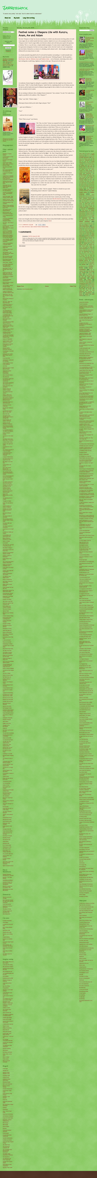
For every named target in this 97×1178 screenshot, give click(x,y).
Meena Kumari (90, 214)
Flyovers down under (7, 932)
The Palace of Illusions (84, 659)
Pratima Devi (81, 232)
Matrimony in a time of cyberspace (7, 907)
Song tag (81, 974)
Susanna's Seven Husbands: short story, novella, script (86, 479)
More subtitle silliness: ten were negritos (8, 962)
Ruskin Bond (82, 240)
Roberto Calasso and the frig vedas (86, 799)
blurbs (86, 266)
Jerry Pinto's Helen (83, 772)
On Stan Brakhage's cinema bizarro (7, 280)
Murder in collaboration (84, 454)
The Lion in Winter (6, 673)
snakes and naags (83, 290)
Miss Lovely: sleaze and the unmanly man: (8, 170)
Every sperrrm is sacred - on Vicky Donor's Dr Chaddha (8, 345)
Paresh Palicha (6, 1126)
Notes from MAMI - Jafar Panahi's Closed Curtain (8, 197)
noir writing (88, 282)
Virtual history (5, 841)
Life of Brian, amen (7, 848)
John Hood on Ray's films (84, 652)
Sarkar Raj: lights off (7, 630)
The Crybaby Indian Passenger (7, 1010)
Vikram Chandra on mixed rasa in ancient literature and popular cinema (86, 311)
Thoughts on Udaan (7, 501)
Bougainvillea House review (85, 811)
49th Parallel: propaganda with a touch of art (8, 383)
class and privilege (90, 271)
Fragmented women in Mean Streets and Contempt (7, 454)
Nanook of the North (7, 706)
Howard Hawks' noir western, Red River (7, 420)
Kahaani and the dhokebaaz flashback (7, 349)
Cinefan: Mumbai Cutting (8, 615)
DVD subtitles (5, 976)
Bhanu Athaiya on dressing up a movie (7, 539)
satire (82, 287)
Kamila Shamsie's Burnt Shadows (86, 615)
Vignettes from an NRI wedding (85, 944)
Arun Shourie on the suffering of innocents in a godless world (86, 460)
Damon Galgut (82, 894)
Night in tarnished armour (8, 865)
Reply (23, 242)
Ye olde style (82, 996)
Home (47, 286)
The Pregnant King (83, 663)
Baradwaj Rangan (6, 1082)
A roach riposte (82, 993)
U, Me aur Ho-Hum (7, 640)
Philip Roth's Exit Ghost (84, 675)
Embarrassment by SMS (8, 978)
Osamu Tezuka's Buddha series (86, 722)
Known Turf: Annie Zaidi (8, 1118)
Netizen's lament (82, 958)
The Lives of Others (7, 609)
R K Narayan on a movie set (85, 456)
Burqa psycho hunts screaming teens (7, 618)
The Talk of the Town (7, 650)
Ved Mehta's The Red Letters (85, 879)
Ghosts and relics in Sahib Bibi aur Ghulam (8, 368)
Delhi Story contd (6, 930)
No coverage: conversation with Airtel (7, 1040)
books (23, 226)
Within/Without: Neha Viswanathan (7, 1165)
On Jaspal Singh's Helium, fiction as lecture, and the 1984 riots (86, 318)
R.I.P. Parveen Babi (7, 845)
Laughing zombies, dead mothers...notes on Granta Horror (86, 425)
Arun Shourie (85, 164)
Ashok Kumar (91, 164)
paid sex (92, 283)
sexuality (90, 288)
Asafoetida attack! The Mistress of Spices (7, 762)
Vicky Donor (90, 256)
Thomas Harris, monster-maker (85, 781)
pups (89, 286)
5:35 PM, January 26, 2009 (34, 236)
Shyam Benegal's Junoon (8, 713)
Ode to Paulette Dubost (8, 375)
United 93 (5, 728)
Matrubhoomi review (7, 819)
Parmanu (5, 1128)
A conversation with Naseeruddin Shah (7, 536)
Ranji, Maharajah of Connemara (86, 884)
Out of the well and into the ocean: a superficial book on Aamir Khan (86, 396)
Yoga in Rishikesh (83, 915)
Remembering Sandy (83, 991)
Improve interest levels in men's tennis (8, 1022)
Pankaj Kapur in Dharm (8, 643)
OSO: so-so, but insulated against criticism (8, 662)
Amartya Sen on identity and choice (86, 768)
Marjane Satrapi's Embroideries (85, 836)
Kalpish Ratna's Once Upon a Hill (86, 370)
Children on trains (6, 1007)
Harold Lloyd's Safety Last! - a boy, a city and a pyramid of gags (8, 164)
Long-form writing (29, 18)
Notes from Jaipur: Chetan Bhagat (86, 607)
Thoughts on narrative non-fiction (86, 518)
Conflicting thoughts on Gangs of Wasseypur (7, 305)
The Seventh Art (6, 1156)
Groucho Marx (91, 183)
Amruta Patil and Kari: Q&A (85, 665)
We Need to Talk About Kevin (85, 820)
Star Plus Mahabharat (84, 251)
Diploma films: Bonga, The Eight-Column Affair (8, 591)
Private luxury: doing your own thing (86, 903)
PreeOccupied (6, 1133)
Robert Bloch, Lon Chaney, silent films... (7, 851)
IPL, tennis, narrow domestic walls (86, 907)
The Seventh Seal (6, 839)
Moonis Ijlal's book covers (84, 732)
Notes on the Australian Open (85, 920)
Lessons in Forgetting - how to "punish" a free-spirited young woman (7, 232)
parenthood (83, 284)
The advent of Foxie (7, 909)
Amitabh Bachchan (84, 157)
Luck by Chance (91, 207)
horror (89, 279)
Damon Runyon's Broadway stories (86, 468)
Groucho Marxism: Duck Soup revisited (8, 765)
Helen (92, 186)
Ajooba (88, 153)
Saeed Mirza (89, 240)
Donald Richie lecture (7, 817)
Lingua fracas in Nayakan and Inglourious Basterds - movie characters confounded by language (8, 177)
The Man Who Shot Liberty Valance (7, 742)
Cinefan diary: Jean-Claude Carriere (7, 745)
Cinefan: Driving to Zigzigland (6, 679)
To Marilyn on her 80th (7, 753)
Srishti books (90, 249)
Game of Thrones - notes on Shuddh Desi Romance (8, 200)
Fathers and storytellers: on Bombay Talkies (8, 244)
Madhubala (83, 208)
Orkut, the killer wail (7, 1012)
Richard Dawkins (88, 238)
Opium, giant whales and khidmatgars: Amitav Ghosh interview (85, 642)
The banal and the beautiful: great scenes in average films (8, 417)
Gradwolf (5, 1107)
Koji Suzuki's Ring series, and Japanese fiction (85, 683)
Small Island (81, 862)
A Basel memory (82, 967)
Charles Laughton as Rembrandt (7, 556)
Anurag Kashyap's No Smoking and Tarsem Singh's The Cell (7, 665)
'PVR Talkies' (5, 922)
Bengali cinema (82, 166)
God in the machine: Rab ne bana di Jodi (8, 604)
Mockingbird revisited (83, 545)
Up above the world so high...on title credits (7, 411)
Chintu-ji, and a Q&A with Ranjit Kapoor (8, 571)
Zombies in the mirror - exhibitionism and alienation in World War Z (85, 324)
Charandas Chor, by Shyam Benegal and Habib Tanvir (7, 186)
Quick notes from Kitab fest (85, 770)
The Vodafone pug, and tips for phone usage (8, 999)
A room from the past (83, 989)
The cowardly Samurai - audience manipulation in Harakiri (8, 473)
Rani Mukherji (88, 236)
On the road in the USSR (84, 685)
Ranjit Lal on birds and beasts (85, 627)
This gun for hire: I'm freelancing (86, 968)
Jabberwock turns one (83, 963)
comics (90, 272)
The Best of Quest (83, 452)
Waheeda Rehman (83, 260)
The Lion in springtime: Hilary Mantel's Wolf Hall (85, 586)
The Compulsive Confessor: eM (6, 1147)
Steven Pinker (86, 252)
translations (88, 292)
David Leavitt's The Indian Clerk (86, 689)
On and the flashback (90, 91)
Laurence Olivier (82, 207)
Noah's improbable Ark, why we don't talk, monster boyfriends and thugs (86, 521)
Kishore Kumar (88, 206)
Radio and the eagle (7, 1019)
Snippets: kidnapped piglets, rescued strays (85, 482)
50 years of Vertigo (7, 623)
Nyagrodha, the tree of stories (85, 753)
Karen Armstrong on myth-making (86, 797)
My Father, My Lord (7, 677)
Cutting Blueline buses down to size (7, 993)
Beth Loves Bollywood (7, 1084)
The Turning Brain (6, 783)
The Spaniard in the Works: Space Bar (7, 1159)
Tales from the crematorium (85, 905)
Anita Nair (86, 161)
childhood (81, 271)
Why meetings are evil (7, 971)
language (81, 280)
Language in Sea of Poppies (85, 648)
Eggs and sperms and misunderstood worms (83, 543)
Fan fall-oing (81, 998)
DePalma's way (6, 843)
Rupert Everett (90, 239)
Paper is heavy (6, 1026)
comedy (84, 272)
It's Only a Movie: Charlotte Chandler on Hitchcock (85, 789)
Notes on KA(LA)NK (7, 738)
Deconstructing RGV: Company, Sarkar (7, 793)
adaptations (91, 263)
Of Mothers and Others (88, 224)
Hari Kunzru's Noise (83, 825)
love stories (89, 280)
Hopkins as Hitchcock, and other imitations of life (8, 292)
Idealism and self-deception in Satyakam (7, 423)
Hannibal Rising (82, 721)
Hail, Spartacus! (6, 795)
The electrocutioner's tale (84, 577)
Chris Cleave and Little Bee (85, 600)
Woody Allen (86, 261)
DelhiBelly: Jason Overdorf (6, 1097)
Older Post (73, 286)
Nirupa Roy (90, 223)
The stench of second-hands (85, 814)
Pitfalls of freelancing (7, 1028)
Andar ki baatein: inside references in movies (8, 341)
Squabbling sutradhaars (8, 880)
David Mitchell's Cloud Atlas (85, 889)
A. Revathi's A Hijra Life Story (85, 450)
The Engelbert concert (84, 972)
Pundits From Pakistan (84, 857)
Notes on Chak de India (8, 675)
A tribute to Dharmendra (8, 456)
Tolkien (91, 255)
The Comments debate (84, 970)
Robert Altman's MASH (7, 831)
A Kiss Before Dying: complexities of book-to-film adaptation (86, 471)
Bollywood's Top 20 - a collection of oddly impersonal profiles (86, 416)
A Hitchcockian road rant (8, 1024)
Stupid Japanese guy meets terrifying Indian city (85, 407)
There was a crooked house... (85, 579)
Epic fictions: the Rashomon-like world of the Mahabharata (86, 476)
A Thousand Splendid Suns (85, 708)
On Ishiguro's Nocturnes (84, 593)
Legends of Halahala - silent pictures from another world (85, 334)
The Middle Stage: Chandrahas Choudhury (8, 1154)
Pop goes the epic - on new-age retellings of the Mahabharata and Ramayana (86, 307)
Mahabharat (91, 208)
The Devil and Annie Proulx (85, 621)
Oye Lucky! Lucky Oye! (7, 601)
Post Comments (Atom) (27, 289)
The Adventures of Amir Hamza (85, 654)
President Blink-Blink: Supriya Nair (7, 1136)
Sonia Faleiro (90, 248)
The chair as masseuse (84, 985)
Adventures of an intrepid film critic (86, 363)
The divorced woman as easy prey (86, 62)
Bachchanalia (5, 806)
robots (93, 286)
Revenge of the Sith (7, 829)
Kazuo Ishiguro (88, 204)
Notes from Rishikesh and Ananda (86, 938)
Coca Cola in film (6, 358)
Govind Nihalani (91, 182)
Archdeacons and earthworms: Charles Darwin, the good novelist (86, 506)
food (82, 276)
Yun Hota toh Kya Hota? (8, 739)
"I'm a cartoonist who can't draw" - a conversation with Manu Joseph (86, 368)
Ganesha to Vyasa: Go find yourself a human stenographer (7, 883)
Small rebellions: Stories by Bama (86, 734)
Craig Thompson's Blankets (85, 704)
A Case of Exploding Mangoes (85, 634)
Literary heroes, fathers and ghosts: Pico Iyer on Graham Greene (86, 422)
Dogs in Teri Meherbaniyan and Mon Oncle (8, 495)
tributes (80, 294)
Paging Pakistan (82, 610)
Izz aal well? (5, 542)
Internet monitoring (7, 1048)
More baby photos (6, 914)
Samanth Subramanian (7, 1138)
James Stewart (82, 199)
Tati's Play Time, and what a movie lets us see (8, 545)
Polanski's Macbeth (7, 719)
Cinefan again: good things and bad (7, 1034)
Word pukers (5, 1050)
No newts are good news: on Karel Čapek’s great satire (86, 485)
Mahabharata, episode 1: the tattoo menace (89, 80)
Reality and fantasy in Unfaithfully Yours (7, 565)
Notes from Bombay (83, 930)
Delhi (89, 172)
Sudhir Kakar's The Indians (85, 715)
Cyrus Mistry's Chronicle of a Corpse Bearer (85, 387)
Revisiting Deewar (6, 837)
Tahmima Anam (35, 59)
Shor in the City (6, 413)
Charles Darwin (84, 169)
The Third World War (83, 739)
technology (90, 291)
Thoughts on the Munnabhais (6, 726)
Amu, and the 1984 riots (8, 853)
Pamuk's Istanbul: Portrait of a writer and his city (85, 839)
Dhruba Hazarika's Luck (84, 572)
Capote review (6, 776)
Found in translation (83, 304)
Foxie (91, 179)
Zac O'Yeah (85, 263)
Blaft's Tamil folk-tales (83, 598)
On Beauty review (83, 816)
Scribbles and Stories (7, 1140)
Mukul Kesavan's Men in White (85, 702)
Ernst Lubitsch (90, 178)
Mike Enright (5, 1124)
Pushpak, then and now (8, 701)
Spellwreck (81, 956)
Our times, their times (83, 940)
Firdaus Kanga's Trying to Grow (85, 619)
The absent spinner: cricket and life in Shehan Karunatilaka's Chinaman (86, 494)
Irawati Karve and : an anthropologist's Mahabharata (89, 138)
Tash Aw (28, 59)
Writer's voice (82, 965)
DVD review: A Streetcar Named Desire (8, 635)
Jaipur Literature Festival (35, 226)
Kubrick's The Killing (7, 599)
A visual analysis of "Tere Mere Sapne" (8, 157)
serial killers (82, 288)
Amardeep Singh (6, 1075)
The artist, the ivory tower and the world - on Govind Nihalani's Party (8, 336)
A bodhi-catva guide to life (84, 348)
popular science (91, 284)
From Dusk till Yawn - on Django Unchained (8, 260)
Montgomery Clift (86, 216)
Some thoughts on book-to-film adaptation (8, 363)
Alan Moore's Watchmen (84, 752)
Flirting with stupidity (7, 1031)
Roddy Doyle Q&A (83, 559)
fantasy (80, 275)
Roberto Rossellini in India (84, 650)
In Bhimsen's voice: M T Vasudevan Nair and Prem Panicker (86, 570)
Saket (80, 242)
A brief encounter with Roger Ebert (7, 247)
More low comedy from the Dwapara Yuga (7, 887)
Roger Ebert (82, 239)
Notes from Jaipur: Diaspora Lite (86, 605)
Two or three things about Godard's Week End (8, 562)
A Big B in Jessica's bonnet (85, 713)
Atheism (82, 165)
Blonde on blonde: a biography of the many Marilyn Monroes (86, 358)
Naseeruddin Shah (86, 218)
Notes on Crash (6, 785)
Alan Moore (87, 154)
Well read (81, 861)
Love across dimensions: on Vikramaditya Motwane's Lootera (8, 219)
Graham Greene (84, 183)
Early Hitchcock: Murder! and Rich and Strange (8, 594)
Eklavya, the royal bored (8, 699)
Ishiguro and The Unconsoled (85, 890)
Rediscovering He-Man (84, 942)
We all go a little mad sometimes (7, 524)
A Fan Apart (5, 1068)
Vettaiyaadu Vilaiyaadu (7, 717)
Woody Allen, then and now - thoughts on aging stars (8, 295)
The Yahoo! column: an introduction (7, 527)
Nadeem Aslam (45, 59)
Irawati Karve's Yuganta (84, 687)
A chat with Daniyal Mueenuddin (86, 609)
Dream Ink (5, 1099)
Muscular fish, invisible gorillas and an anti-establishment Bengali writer (86, 516)
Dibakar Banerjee (83, 174)
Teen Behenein (6, 376)
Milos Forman (88, 215)
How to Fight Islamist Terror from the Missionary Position (86, 394)
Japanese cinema (90, 199)
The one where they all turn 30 (85, 981)
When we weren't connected (6, 1061)
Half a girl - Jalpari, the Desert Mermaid (7, 302)
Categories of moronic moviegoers (7, 1005)
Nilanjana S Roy (82, 223)
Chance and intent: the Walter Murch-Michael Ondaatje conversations (8, 273)
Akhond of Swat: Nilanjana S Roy (6, 1073)
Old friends (81, 980)
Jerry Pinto (83, 200)
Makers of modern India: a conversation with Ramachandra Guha (86, 509)
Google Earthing (6, 937)
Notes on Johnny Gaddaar (8, 668)
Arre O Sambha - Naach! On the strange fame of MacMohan (8, 240)
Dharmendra (88, 173)
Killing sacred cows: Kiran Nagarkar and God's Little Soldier (86, 777)
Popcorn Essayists (89, 231)
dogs (80, 274)
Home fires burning (7, 904)
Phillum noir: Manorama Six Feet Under (8, 656)
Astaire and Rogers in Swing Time (7, 659)
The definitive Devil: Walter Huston (7, 577)
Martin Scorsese (82, 214)
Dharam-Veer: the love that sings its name (7, 748)
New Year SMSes (6, 986)
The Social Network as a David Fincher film (8, 459)
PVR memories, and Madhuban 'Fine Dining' (8, 945)
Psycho (87, 232)
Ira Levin (86, 195)
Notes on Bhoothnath (7, 632)
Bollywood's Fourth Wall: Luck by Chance (8, 597)
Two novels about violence (84, 365)
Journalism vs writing (83, 976)
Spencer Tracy (82, 249)
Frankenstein (81, 181)
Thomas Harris (84, 255)
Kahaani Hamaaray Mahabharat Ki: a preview (8, 875)
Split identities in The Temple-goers (86, 561)
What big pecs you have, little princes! (8, 890)
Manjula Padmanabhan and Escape (86, 625)
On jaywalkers (6, 987)
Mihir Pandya (5, 1122)
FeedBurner (8, 51)
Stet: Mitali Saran (6, 1144)
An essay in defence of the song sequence (7, 190)
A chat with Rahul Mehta (84, 554)
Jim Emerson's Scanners (8, 1116)
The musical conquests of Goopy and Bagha (8, 450)
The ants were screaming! (8, 733)
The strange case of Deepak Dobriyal (7, 210)
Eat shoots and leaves (7, 1052)
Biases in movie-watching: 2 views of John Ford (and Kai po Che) (8, 206)
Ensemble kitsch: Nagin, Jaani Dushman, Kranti (8, 695)
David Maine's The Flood (84, 849)
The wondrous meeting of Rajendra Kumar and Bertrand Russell (8, 399)
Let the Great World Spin (84, 530)
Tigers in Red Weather (84, 806)
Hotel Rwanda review (7, 821)
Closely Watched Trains (8, 687)
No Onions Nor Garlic (83, 741)
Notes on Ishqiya (6, 541)
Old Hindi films (84, 226)
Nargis (92, 216)
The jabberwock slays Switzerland (7, 1046)
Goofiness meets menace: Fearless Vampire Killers (8, 710)
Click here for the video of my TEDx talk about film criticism (8, 140)
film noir (92, 275)
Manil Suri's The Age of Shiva (85, 673)
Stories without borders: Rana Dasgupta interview (85, 875)
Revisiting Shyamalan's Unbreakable (7, 735)
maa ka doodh (81, 282)
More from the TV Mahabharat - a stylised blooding (89, 51)
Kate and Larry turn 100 (8, 697)
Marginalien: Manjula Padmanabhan (7, 1120)
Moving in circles (82, 954)
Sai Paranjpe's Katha (7, 708)
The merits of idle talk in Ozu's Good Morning (8, 482)
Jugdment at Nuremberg (8, 692)
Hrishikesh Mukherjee (84, 190)
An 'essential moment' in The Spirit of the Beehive (8, 430)
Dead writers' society (83, 350)
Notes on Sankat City (7, 579)
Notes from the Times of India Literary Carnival (85, 432)
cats (91, 269)
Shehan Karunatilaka (83, 247)
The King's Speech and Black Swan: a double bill (8, 439)
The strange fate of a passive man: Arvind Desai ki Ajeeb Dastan (7, 312)
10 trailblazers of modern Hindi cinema (8, 277)
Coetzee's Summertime (84, 581)
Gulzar (82, 185)
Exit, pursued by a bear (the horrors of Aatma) (7, 257)
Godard (88, 181)
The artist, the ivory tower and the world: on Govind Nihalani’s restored (90, 39)
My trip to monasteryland (84, 978)
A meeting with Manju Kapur (85, 636)
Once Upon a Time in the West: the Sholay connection (8, 862)
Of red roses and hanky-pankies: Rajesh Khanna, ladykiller (8, 427)
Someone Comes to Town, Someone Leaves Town (84, 746)
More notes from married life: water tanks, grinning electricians (8, 901)
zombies (87, 295)
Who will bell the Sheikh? (8, 966)
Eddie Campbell (82, 177)
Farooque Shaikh (83, 179)
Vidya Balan (87, 257)
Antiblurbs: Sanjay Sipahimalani (6, 1080)
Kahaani (88, 202)
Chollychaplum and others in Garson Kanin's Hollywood (85, 525)
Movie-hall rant (6, 1029)
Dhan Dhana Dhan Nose (8, 648)
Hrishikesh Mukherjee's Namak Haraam (7, 491)
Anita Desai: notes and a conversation (84, 680)
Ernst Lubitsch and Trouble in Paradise (7, 607)
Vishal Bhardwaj (88, 259)
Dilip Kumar (92, 174)
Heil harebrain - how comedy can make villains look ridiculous (8, 253)
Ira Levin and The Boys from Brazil (86, 677)
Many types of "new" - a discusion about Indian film (8, 269)
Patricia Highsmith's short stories (86, 692)
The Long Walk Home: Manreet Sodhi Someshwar (7, 1151)
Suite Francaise (82, 711)
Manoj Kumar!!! (90, 211)
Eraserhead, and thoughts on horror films (8, 790)
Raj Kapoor (86, 235)
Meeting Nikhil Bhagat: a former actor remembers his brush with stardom (8, 236)
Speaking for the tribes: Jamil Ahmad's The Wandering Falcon (86, 488)
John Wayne (81, 202)
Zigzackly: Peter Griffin (7, 1167)
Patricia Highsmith (88, 230)
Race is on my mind (7, 642)
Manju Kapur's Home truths (85, 766)
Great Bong (5, 1109)
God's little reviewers (83, 946)
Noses (80, 224)
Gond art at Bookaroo (83, 623)
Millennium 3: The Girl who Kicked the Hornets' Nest (86, 575)
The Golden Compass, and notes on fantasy (7, 653)
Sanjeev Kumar (82, 244)
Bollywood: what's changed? (6, 824)
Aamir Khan (82, 153)
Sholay (91, 247)
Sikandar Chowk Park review (85, 818)
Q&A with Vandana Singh (84, 617)
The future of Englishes (84, 892)
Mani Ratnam (85, 210)
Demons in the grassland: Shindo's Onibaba (8, 553)
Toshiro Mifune (82, 256)
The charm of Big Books (84, 847)
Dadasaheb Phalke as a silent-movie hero (8, 402)
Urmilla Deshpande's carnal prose (86, 473)
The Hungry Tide (82, 864)
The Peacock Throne (83, 717)
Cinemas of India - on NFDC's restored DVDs (7, 289)
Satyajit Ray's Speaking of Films (86, 827)
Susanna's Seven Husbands (89, 253)
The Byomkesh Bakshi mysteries (86, 758)
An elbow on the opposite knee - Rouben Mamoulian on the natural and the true (8, 227)
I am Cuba (5, 366)
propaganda (83, 286)
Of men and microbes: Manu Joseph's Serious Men (85, 549)
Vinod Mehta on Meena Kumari (85, 327)
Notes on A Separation (7, 339)
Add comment (22, 246)
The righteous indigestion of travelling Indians (8, 1015)
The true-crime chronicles (84, 355)
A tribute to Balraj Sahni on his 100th (8, 250)
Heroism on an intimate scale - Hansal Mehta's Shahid (7, 193)
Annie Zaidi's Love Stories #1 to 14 (86, 351)
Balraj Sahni (90, 165)
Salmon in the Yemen (83, 697)
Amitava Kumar (6, 1077)
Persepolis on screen (7, 628)
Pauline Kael (81, 231)
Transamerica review (7, 781)
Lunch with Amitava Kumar (84, 709)
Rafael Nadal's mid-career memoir (86, 458)
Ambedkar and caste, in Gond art (86, 445)
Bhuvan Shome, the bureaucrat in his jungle (8, 213)
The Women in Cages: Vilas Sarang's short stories (85, 749)
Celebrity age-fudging (7, 1017)
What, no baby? (6, 1057)
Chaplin (92, 168)
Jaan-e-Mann (5, 721)
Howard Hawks (90, 189)
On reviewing (82, 995)
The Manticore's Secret (84, 801)
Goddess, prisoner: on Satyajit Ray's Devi (7, 332)
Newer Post (20, 286)
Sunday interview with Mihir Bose (86, 877)
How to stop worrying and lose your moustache (8, 476)
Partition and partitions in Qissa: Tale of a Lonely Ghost (8, 182)
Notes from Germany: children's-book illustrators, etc (86, 591)
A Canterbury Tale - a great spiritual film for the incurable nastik (8, 316)
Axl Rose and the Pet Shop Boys (86, 929)
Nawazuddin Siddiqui (84, 219)
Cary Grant (87, 168)
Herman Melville (82, 187)
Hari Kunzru (22, 59)
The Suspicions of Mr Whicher (85, 588)
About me (8, 18)
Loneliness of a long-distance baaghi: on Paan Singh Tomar (8, 326)
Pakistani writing (44, 226)
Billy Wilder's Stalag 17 (7, 547)
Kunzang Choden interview (85, 859)
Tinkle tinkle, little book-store (85, 353)
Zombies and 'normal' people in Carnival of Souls (7, 510)
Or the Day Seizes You (84, 780)
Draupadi (91, 176)
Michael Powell (82, 215)
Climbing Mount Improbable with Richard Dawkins (86, 632)
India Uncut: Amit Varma (8, 1114)
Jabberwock (15, 8)
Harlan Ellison (86, 186)
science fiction (89, 287)
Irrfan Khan (92, 195)
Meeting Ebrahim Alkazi (84, 924)
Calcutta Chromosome (7, 1088)
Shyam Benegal (82, 248)
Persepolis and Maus (83, 896)
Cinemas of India (82, 172)
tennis (80, 292)
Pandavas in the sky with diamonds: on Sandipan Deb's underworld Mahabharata (85, 330)
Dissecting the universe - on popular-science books (85, 373)
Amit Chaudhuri (90, 156)
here (50, 221)
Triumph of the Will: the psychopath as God (7, 485)
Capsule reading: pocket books (85, 828)
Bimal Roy (81, 168)
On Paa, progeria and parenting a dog (7, 911)
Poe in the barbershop (84, 983)
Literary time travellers (84, 302)
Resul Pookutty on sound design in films (8, 283)
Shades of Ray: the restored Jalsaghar (7, 389)
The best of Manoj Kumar (84, 922)
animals (83, 264)
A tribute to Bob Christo (7, 442)
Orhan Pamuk (85, 227)
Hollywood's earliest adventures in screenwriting (7, 372)
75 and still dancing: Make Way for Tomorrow (8, 322)
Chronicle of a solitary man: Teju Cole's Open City (86, 438)
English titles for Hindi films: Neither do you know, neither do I (86, 70)
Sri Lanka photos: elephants (85, 908)
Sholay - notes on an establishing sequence (7, 395)
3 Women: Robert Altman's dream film (7, 488)
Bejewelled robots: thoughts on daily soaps (8, 1002)
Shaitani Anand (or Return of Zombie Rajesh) (8, 329)
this (45, 219)
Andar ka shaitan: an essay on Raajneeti (7, 506)
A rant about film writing (8, 964)
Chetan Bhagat (88, 170)
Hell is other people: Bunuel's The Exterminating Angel (7, 469)
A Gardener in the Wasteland (85, 427)
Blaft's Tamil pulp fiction (84, 547)
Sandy (91, 243)
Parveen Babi (87, 228)
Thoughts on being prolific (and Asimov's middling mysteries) (85, 448)
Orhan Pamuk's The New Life (85, 730)
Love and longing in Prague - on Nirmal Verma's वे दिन (86, 315)
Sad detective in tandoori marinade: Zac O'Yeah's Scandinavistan (86, 497)
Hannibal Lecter (88, 185)
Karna (86, 203)
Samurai (86, 243)
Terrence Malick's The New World (7, 771)
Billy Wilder (90, 166)
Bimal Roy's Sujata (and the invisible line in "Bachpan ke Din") (8, 265)
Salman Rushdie (87, 242)
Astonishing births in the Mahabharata (84, 933)
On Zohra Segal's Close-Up (85, 540)
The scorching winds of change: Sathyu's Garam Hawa (8, 520)
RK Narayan (87, 234)
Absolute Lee (5, 1070)
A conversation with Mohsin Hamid (86, 706)
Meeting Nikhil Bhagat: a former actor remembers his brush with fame (90, 115)
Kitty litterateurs (82, 866)
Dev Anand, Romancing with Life (86, 690)
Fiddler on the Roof (7, 723)
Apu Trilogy (87, 162)
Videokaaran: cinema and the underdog (8, 360)
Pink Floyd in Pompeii (7, 835)
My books (17, 18)
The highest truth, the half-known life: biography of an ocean (86, 491)
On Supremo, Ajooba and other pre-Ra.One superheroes (8, 380)
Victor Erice (81, 257)
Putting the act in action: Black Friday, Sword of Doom (8, 355)
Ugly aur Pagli (6, 611)
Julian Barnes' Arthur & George (85, 812)
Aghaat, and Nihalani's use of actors (7, 574)
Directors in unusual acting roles (7, 405)
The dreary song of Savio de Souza (86, 443)
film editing (87, 275)
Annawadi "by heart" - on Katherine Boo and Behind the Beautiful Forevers (86, 403)
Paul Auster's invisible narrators (85, 719)
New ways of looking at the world (86, 910)
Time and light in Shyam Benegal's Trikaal (8, 286)
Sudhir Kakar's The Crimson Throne (86, 535)
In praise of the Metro (7, 920)
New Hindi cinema (86, 220)
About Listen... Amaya (7, 262)
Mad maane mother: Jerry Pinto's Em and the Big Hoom (86, 378)
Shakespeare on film (7, 847)
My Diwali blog (82, 987)
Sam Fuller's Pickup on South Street (7, 582)
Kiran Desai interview (83, 786)
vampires (87, 294)
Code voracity (6, 1059)
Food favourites (82, 952)
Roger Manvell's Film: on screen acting (8, 809)
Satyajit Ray (91, 244)
